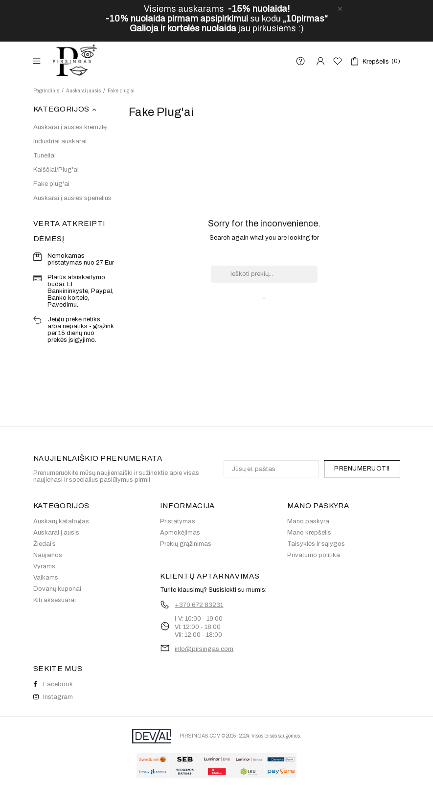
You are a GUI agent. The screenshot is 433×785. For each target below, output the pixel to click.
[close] (340, 9)
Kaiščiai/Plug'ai (56, 169)
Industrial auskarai (60, 141)
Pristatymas (177, 521)
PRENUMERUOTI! (362, 468)
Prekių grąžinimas (185, 543)
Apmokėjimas (180, 532)
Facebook (53, 684)
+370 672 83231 (199, 605)
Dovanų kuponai (57, 588)
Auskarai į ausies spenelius (72, 198)
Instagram (53, 697)
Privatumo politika (313, 555)
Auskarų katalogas (61, 521)
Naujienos (47, 555)
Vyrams (44, 566)
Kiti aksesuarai (54, 600)
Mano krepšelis (309, 532)
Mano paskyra (308, 521)
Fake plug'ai (51, 183)
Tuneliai (44, 155)
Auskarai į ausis (56, 532)
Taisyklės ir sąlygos (316, 543)
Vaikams (45, 577)
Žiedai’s (44, 543)
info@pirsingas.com (204, 649)
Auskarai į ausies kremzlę (70, 127)
